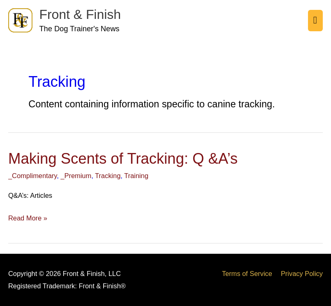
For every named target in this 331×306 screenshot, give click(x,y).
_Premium (75, 175)
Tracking (107, 175)
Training (136, 175)
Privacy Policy (302, 273)
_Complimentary (32, 175)
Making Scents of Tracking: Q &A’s (123, 158)
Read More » (27, 217)
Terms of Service (247, 273)
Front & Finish (80, 14)
